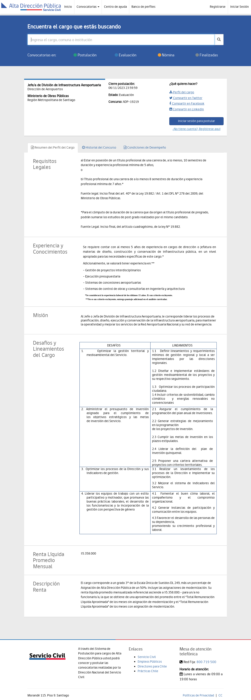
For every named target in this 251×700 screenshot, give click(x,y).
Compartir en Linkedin (186, 109)
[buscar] (219, 39)
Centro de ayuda (115, 7)
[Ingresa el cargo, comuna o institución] (121, 39)
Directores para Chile (152, 666)
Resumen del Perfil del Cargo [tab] (53, 147)
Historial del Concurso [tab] (99, 147)
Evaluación (125, 55)
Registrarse (218, 7)
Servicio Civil (147, 657)
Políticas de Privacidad (198, 695)
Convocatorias (88, 7)
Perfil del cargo (181, 92)
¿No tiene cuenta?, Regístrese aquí (196, 129)
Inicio (68, 7)
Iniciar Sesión (239, 7)
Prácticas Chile (148, 671)
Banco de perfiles (143, 7)
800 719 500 (206, 662)
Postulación (85, 55)
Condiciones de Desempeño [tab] (145, 147)
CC (220, 695)
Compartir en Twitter (185, 98)
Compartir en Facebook (186, 103)
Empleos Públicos (150, 662)
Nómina (166, 55)
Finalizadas (206, 55)
